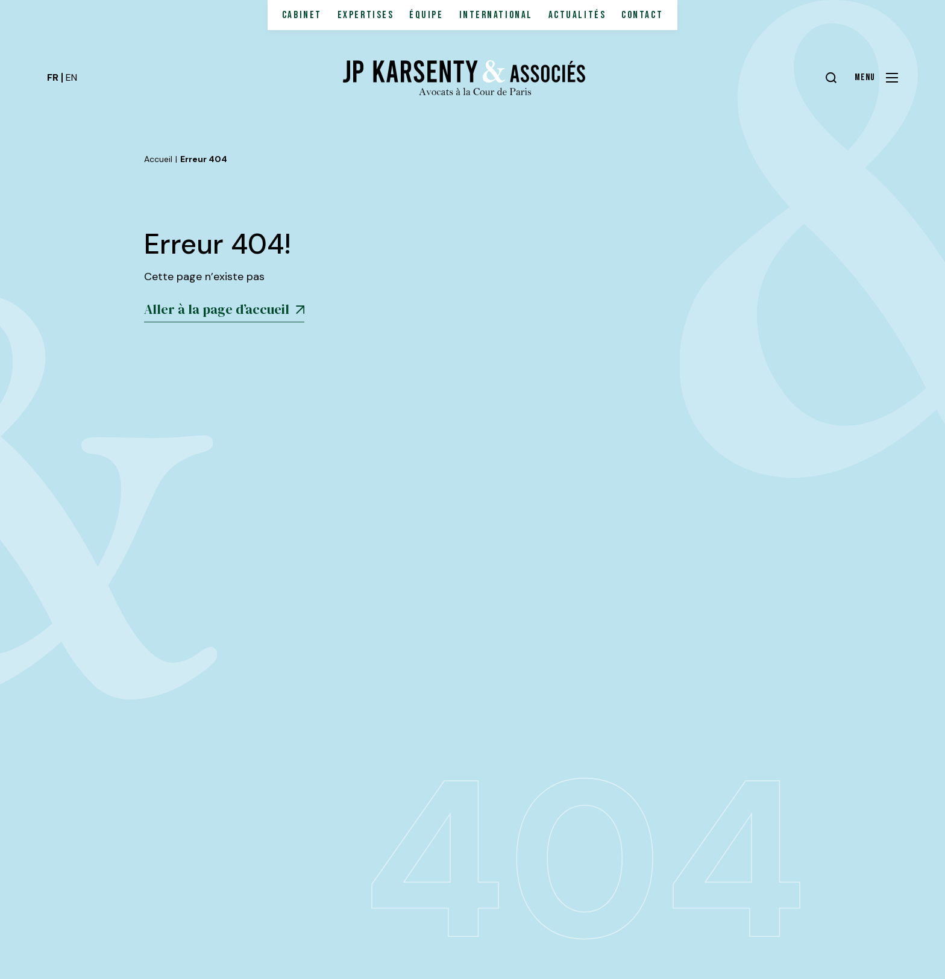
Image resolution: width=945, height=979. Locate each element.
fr (52, 77)
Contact (642, 15)
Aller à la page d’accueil (224, 309)
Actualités (577, 15)
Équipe (426, 15)
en (71, 77)
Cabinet (302, 15)
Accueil (158, 159)
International (496, 15)
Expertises (366, 15)
